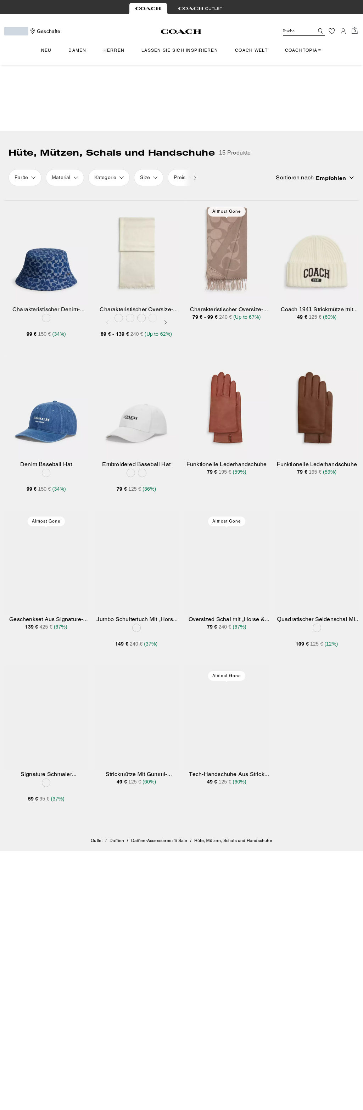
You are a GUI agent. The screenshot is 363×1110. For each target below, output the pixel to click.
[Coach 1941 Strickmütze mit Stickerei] (317, 187)
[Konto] (343, 31)
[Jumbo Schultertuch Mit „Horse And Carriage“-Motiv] (137, 497)
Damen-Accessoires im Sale (159, 774)
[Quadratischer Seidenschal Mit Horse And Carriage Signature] (317, 497)
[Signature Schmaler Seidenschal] (46, 651)
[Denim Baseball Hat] (46, 342)
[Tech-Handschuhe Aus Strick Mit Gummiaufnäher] (227, 651)
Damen (117, 774)
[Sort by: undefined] (347, 112)
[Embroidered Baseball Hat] (137, 342)
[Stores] (44, 31)
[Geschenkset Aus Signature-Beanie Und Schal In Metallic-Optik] (46, 497)
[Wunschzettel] (332, 31)
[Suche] (293, 31)
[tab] (148, 8)
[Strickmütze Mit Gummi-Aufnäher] (137, 651)
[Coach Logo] (181, 31)
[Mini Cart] (354, 31)
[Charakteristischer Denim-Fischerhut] (46, 187)
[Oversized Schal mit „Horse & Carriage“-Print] (227, 497)
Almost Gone (226, 145)
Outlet (96, 774)
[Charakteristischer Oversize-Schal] (137, 187)
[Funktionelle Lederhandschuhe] (227, 342)
